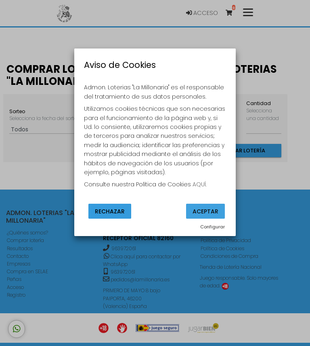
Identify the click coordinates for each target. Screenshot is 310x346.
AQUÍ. (200, 184)
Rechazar (110, 211)
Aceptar (205, 211)
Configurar (212, 227)
